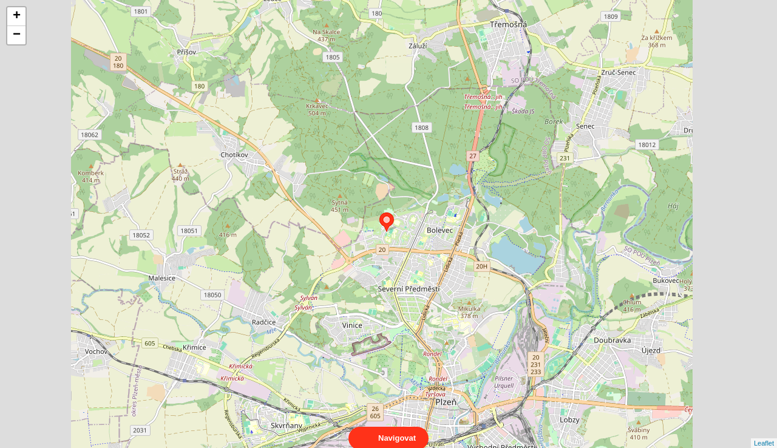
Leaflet (764, 432)
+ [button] (17, 16)
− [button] (17, 35)
